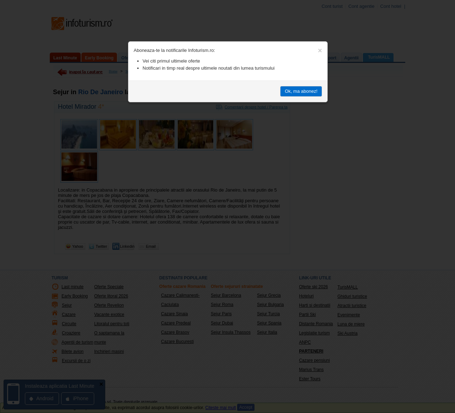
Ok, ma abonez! (301, 91)
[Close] (320, 50)
